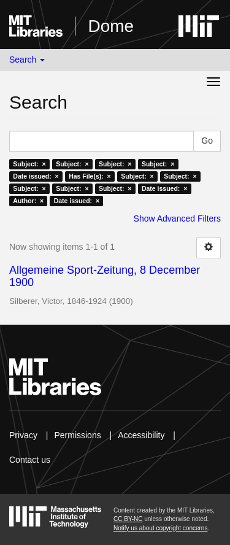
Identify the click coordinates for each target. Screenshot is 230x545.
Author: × (28, 200)
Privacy (23, 435)
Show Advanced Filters (177, 218)
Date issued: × (35, 176)
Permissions (77, 435)
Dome (111, 26)
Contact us (29, 460)
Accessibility (141, 435)
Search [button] (27, 59)
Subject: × (29, 164)
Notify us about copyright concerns (160, 528)
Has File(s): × (90, 176)
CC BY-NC (127, 519)
